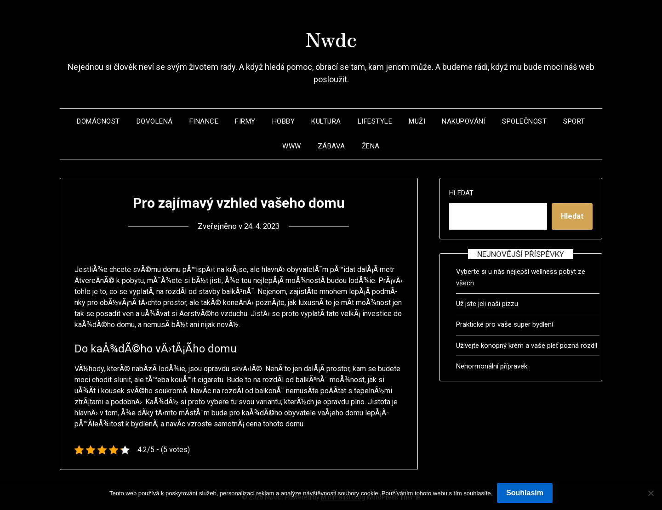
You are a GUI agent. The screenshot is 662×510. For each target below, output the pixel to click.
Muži (417, 121)
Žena (371, 146)
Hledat (461, 193)
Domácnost (98, 121)
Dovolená (155, 121)
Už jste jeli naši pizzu (487, 304)
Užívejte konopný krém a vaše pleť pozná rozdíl (526, 345)
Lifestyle (375, 121)
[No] (650, 493)
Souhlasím (524, 493)
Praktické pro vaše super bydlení (504, 324)
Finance (204, 121)
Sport (574, 121)
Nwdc (331, 37)
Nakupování (463, 121)
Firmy (245, 121)
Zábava (331, 146)
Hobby (283, 121)
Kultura (326, 121)
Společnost (524, 121)
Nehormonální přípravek (491, 366)
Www (291, 146)
